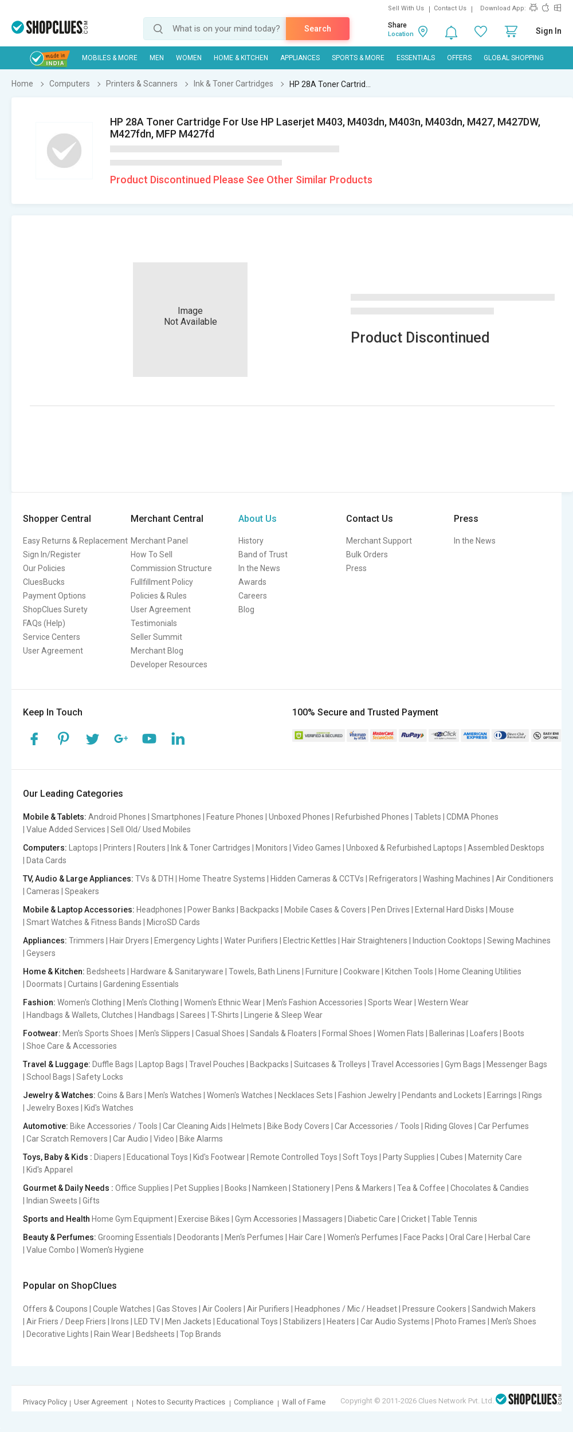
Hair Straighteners (374, 940)
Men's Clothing (153, 1002)
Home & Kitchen (241, 58)
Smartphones (176, 816)
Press (356, 568)
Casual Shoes (220, 1033)
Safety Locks (99, 1076)
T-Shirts (225, 1015)
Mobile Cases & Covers (325, 909)
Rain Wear (112, 1334)
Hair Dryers (129, 940)
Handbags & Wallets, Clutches (79, 1015)
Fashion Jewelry (367, 1095)
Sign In (549, 31)
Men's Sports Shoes (98, 1033)
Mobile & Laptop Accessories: (79, 909)
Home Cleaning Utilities (479, 971)
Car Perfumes (503, 1126)
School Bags (48, 1076)
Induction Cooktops (447, 940)
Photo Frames (460, 1321)
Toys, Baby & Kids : (57, 1157)
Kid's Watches (109, 1107)
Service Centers (51, 637)
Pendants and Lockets (442, 1095)
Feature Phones (235, 816)
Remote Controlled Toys (293, 1157)
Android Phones (117, 816)
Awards (252, 582)
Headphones (159, 909)
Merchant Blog (157, 650)
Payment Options (54, 595)
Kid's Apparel (49, 1169)
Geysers (41, 953)
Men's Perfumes (254, 1237)
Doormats (44, 984)
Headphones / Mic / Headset (346, 1308)
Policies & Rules (159, 595)
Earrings (502, 1095)
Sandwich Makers (504, 1308)
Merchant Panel (159, 540)
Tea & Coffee (421, 1188)
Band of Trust (263, 554)
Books (236, 1188)
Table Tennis (454, 1219)
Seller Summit (156, 637)
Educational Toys (157, 1157)
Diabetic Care (372, 1219)
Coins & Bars (120, 1095)
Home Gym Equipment (132, 1219)
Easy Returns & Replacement (75, 540)
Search (317, 28)
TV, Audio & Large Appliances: (78, 878)
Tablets (427, 816)
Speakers (82, 891)
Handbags (156, 1015)
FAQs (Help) (44, 623)
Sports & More (358, 58)
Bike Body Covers (298, 1126)
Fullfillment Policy (162, 582)
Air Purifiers (268, 1308)
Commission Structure (171, 568)
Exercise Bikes (204, 1219)
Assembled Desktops (506, 847)
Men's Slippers (164, 1033)
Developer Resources (169, 664)
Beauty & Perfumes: (59, 1237)
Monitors (272, 847)
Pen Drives (390, 909)
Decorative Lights (57, 1334)
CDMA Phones (472, 816)
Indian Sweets (51, 1200)
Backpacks (259, 909)
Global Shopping (514, 58)
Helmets (246, 1126)
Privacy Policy (45, 1402)
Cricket (413, 1219)
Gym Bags (463, 1064)
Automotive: (45, 1126)
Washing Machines (456, 878)
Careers (252, 595)
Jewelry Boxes (52, 1107)
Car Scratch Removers (67, 1138)
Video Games (317, 847)
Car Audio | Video (143, 1138)
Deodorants (198, 1237)
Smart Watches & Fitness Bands (84, 922)
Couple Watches (122, 1308)
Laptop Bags (161, 1064)
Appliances (300, 58)
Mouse (501, 909)
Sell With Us (406, 8)
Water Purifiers (251, 940)
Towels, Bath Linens (264, 971)
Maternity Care (495, 1157)
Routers (151, 847)
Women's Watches (240, 1095)
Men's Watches (175, 1095)
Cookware (361, 971)
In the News (259, 568)
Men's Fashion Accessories (314, 1002)
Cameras (43, 891)
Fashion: (39, 1002)
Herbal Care (509, 1237)
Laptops (83, 847)
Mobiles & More (110, 58)
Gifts (91, 1200)
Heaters (341, 1321)
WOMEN (189, 58)
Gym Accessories (266, 1219)
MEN (157, 58)
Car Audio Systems (395, 1321)
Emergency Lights (186, 940)
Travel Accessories (405, 1064)
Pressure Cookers (434, 1308)
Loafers (484, 1033)
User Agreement (53, 650)
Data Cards (46, 860)
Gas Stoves (176, 1308)
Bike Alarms (201, 1138)
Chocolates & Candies (489, 1188)
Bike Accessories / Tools (114, 1126)
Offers (459, 58)
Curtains (83, 984)
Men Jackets (188, 1321)
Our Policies (44, 568)
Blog (246, 609)
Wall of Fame (303, 1402)
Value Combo (50, 1249)
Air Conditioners (525, 878)
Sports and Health (56, 1219)
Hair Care (305, 1237)
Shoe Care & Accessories (71, 1046)
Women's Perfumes (362, 1237)
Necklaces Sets (305, 1095)
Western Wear (443, 1002)
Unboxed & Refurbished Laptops (404, 847)
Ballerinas (447, 1033)
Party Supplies (409, 1157)
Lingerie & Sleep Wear (283, 1015)
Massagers (323, 1219)
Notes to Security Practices (180, 1402)
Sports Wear (390, 1002)
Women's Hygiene (112, 1249)
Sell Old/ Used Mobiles (151, 829)
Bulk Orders (367, 554)
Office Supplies (142, 1188)
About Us (257, 518)
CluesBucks (44, 582)
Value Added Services (65, 829)
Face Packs (423, 1237)
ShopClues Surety (55, 609)
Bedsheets (106, 971)
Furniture (321, 971)
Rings (532, 1095)
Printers (117, 847)
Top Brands (200, 1334)
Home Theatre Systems (222, 878)
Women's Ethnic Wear (222, 1002)
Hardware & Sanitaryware (177, 971)
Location (401, 34)
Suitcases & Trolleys (330, 1064)
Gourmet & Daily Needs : (68, 1188)
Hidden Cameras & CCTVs (317, 878)
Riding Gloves (449, 1126)
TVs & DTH (154, 878)
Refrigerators (393, 878)
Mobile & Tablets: (55, 816)
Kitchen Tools (409, 971)
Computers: (45, 847)
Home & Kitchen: (54, 971)
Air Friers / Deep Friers (66, 1321)
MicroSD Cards (173, 922)
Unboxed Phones (299, 816)
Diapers (107, 1157)
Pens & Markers (363, 1188)
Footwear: (42, 1033)
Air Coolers (222, 1308)
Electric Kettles (309, 940)
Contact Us (450, 8)
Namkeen (269, 1188)
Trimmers (86, 940)
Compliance (253, 1402)
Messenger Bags (516, 1064)
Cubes (451, 1157)
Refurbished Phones (372, 816)
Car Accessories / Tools (377, 1126)
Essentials (416, 58)
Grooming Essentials (135, 1237)
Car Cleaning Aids (194, 1126)
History (251, 540)
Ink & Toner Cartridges (210, 847)
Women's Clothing (89, 1002)
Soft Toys (360, 1157)
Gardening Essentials (141, 984)
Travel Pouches (217, 1064)
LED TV (147, 1321)
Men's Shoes (513, 1321)
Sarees (193, 1015)
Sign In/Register (52, 554)
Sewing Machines (519, 940)
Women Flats (400, 1033)
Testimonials (154, 623)
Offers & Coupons (55, 1308)
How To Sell (151, 554)
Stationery (311, 1188)
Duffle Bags (113, 1064)
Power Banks (211, 909)
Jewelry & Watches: (59, 1095)
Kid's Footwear (219, 1157)
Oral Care (466, 1237)
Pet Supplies (196, 1188)
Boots (513, 1033)
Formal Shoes (347, 1033)
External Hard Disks (449, 909)
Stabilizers (302, 1321)
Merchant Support (379, 540)
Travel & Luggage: (57, 1064)
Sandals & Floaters (283, 1033)
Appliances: (45, 940)
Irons (120, 1321)
